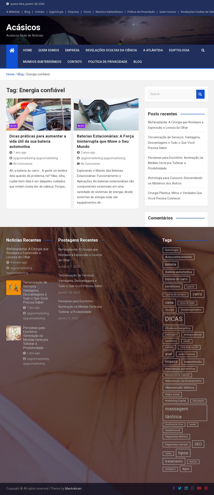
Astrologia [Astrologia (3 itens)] (171, 250)
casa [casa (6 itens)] (169, 302)
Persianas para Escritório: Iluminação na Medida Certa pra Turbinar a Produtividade (175, 163)
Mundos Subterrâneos (109, 11)
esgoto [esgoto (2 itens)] (186, 341)
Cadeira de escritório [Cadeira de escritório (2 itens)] (175, 294)
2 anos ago (86, 152)
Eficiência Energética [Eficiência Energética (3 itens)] (177, 328)
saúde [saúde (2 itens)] (193, 424)
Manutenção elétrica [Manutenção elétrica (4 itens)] (179, 387)
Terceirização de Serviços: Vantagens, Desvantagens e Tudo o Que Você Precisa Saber (174, 142)
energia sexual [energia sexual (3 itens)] (192, 334)
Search (200, 94)
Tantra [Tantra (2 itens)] (168, 453)
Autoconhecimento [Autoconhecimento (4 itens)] (178, 257)
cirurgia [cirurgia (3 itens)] (169, 309)
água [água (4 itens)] (185, 469)
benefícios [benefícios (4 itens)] (172, 286)
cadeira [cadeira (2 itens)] (190, 286)
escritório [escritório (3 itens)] (171, 341)
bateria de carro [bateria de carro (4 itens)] (176, 279)
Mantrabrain (73, 488)
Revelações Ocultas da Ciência (111, 50)
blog (13, 126)
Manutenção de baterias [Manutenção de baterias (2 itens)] (177, 375)
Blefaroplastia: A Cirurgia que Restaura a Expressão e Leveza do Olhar (27, 253)
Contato (40, 11)
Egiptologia (56, 11)
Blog (27, 11)
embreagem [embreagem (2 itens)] (171, 334)
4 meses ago (16, 262)
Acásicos (23, 27)
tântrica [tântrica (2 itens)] (193, 461)
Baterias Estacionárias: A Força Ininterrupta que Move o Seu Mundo (105, 141)
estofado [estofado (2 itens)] (169, 347)
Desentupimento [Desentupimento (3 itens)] (191, 309)
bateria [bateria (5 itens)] (170, 264)
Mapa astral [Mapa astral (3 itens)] (172, 394)
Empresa (73, 11)
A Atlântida (13, 11)
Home (87, 11)
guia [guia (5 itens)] (168, 354)
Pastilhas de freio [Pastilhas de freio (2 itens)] (174, 424)
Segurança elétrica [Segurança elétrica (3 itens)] (176, 436)
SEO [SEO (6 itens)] (198, 444)
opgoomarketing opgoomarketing (33, 158)
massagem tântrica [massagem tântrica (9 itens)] (176, 412)
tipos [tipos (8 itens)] (183, 452)
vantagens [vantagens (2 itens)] (170, 469)
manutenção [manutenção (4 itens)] (193, 362)
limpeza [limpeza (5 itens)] (171, 361)
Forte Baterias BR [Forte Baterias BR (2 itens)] (189, 347)
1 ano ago (17, 152)
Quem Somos (167, 11)
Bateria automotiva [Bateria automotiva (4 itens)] (178, 272)
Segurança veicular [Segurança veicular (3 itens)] (176, 444)
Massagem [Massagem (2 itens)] (198, 400)
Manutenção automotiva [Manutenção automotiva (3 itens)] (180, 368)
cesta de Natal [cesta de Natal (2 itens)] (187, 303)
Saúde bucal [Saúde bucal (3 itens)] (172, 430)
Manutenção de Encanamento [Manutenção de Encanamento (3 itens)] (183, 380)
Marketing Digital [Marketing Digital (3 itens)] (175, 400)
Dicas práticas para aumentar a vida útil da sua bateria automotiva (37, 141)
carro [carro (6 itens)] (197, 294)
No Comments (22, 163)
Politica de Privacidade (141, 11)
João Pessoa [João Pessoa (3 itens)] (186, 354)
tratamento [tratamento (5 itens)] (174, 461)
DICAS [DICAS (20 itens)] (173, 318)
